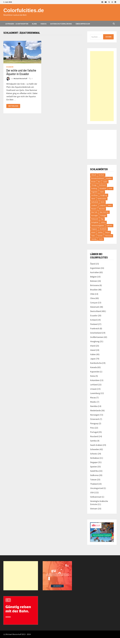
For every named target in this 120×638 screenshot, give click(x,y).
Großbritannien (96, 337)
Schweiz (93, 453)
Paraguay (94, 423)
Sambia (93, 440)
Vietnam (93, 508)
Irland (92, 345)
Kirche (103, 202)
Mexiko (93, 401)
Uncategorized (96, 488)
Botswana (94, 285)
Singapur (94, 229)
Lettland (94, 384)
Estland (93, 319)
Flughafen (94, 192)
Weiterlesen (13, 106)
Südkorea (94, 475)
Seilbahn (109, 226)
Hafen (102, 192)
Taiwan (93, 479)
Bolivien (93, 281)
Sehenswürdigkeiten (97, 226)
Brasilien (109, 178)
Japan (92, 358)
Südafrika (94, 471)
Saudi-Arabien (96, 445)
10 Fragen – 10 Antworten (16, 24)
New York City (104, 212)
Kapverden (94, 371)
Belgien (93, 276)
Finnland (94, 324)
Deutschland (95, 311)
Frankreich (94, 328)
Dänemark (94, 307)
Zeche (101, 239)
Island (93, 199)
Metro (110, 205)
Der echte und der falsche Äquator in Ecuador (21, 72)
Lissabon (94, 205)
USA (92, 492)
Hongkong (103, 195)
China (92, 298)
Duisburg (94, 188)
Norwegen (94, 216)
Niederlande (95, 410)
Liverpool (102, 205)
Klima (34, 24)
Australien (94, 272)
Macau (93, 397)
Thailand (94, 483)
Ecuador (9, 67)
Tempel (107, 232)
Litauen (93, 389)
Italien (93, 354)
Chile (92, 294)
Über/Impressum (83, 24)
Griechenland (95, 332)
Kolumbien (94, 380)
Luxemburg (95, 393)
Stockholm (103, 229)
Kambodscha (102, 199)
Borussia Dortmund (97, 178)
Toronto (100, 236)
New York (94, 212)
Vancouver (108, 236)
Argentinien (95, 268)
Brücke (93, 182)
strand (93, 232)
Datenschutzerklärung (61, 24)
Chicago (94, 185)
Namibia (93, 406)
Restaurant (94, 219)
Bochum (101, 175)
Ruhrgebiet (94, 222)
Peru (92, 427)
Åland (92, 263)
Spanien (93, 466)
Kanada (93, 367)
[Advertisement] (102, 86)
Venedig (93, 239)
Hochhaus (94, 195)
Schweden (94, 449)
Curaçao (93, 302)
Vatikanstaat (95, 496)
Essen (110, 188)
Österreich (94, 419)
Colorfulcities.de (23, 10)
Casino (105, 182)
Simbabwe (94, 458)
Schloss (103, 222)
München (102, 209)
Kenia (92, 376)
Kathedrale (94, 202)
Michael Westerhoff (20, 78)
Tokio (93, 236)
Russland (94, 436)
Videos (44, 24)
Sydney (100, 232)
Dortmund (102, 185)
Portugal (103, 216)
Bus (99, 182)
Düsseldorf (102, 188)
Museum (94, 209)
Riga (102, 219)
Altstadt (93, 175)
